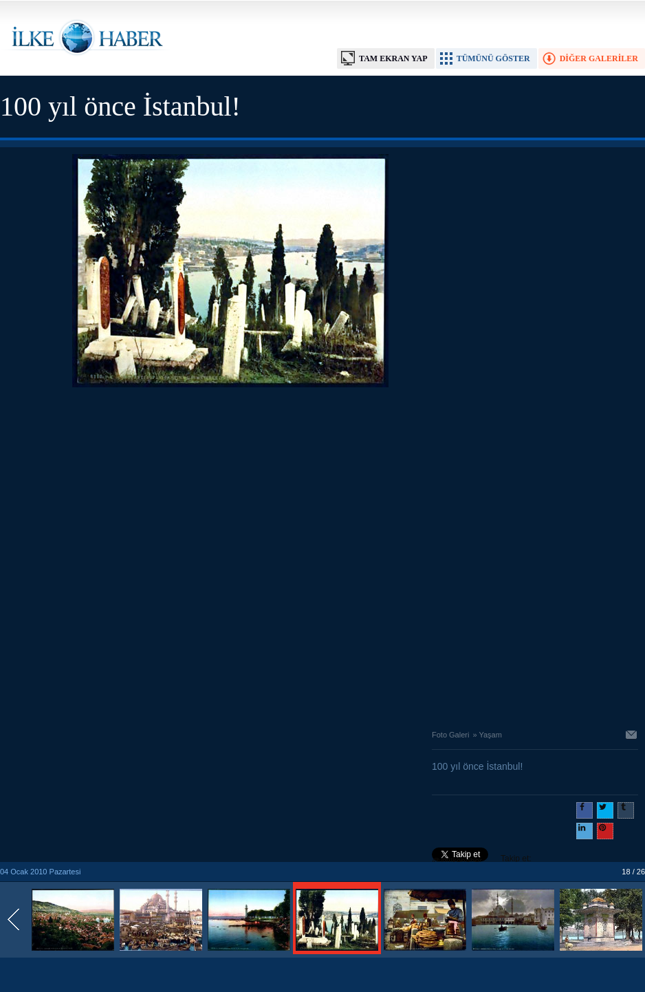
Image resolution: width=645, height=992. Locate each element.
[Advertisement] (158, 554)
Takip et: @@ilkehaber (482, 860)
